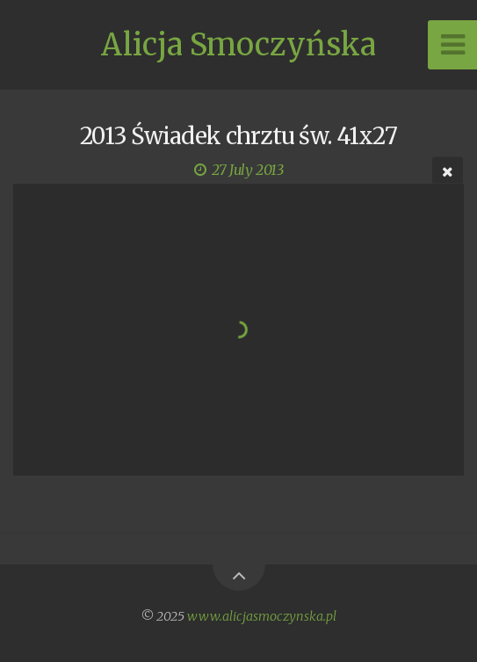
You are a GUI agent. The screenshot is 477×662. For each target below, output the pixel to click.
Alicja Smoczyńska (238, 44)
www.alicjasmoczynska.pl (261, 616)
